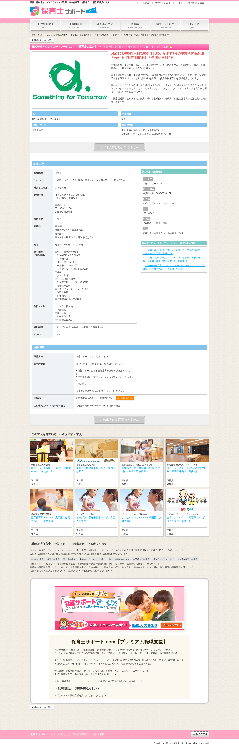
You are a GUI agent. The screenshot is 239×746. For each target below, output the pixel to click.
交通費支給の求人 (141, 559)
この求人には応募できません (119, 147)
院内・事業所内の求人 (119, 559)
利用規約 (35, 734)
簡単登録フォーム (70, 681)
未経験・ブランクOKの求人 (92, 559)
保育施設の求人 (60, 35)
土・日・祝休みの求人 (163, 559)
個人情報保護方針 (82, 734)
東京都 (73, 35)
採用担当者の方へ (197, 3)
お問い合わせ (64, 734)
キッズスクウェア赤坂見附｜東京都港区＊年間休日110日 (146, 35)
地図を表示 (126, 398)
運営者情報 (98, 734)
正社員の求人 (69, 559)
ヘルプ (179, 3)
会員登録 (144, 3)
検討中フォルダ (162, 3)
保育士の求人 (53, 559)
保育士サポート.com (41, 35)
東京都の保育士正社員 (107, 35)
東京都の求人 (37, 559)
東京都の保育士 (86, 35)
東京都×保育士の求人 (187, 559)
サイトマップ (48, 734)
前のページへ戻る (43, 40)
